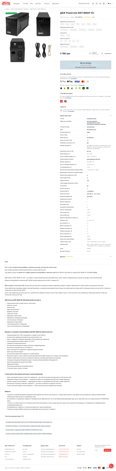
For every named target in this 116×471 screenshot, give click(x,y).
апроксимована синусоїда (93, 159)
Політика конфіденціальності (48, 449)
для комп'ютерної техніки (93, 122)
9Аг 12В (89, 151)
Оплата (24, 451)
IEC (87, 185)
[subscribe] (99, 450)
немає (88, 132)
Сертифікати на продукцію (47, 451)
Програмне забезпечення (47, 456)
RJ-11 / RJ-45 (97, 193)
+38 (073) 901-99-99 (83, 3)
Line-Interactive (90, 127)
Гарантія (25, 456)
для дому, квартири (92, 121)
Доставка (25, 449)
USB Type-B (90, 193)
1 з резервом (90, 191)
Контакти (7, 454)
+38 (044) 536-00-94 (64, 451)
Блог (6, 456)
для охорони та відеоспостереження (96, 124)
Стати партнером (9, 459)
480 (88, 143)
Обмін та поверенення (28, 454)
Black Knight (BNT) (91, 129)
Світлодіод (89, 196)
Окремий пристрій (91, 118)
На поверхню (90, 137)
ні (87, 175)
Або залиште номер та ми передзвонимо (85, 67)
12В (88, 180)
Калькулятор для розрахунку (48, 454)
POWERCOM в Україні (10, 451)
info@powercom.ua (63, 454)
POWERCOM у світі (9, 449)
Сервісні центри (27, 459)
